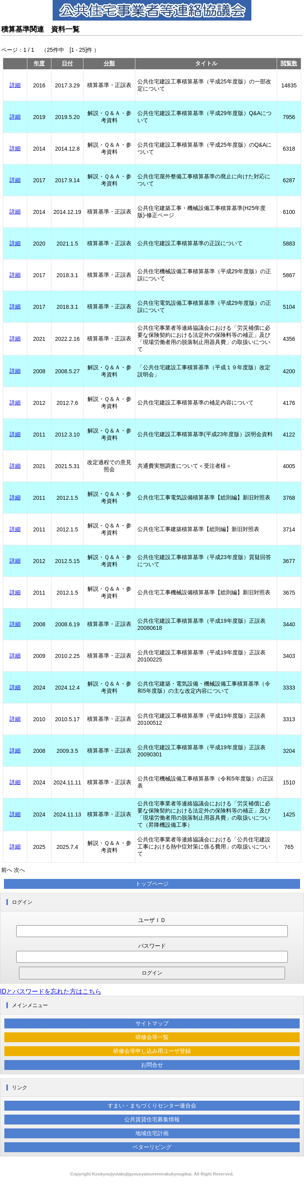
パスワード (152, 946)
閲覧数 (289, 63)
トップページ (152, 884)
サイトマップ (152, 1023)
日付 (67, 63)
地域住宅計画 (152, 1133)
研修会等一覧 (152, 1037)
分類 (109, 63)
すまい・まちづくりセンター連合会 (152, 1105)
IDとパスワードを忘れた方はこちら (50, 991)
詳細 (15, 85)
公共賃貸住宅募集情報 (152, 1119)
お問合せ (152, 1065)
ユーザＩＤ (152, 920)
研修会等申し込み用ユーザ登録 (152, 1051)
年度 (39, 63)
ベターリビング (152, 1147)
